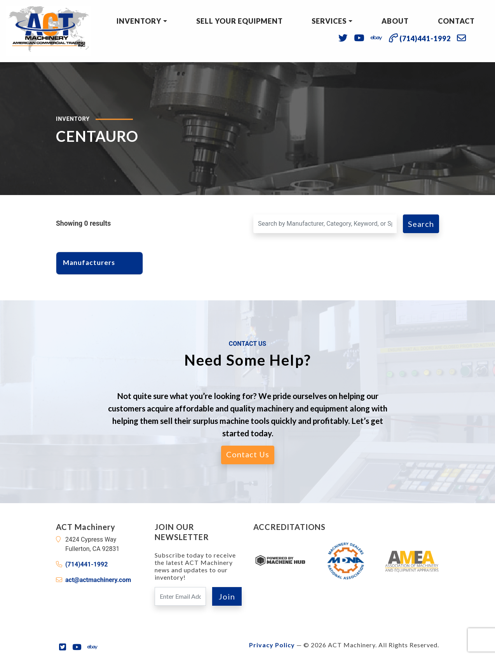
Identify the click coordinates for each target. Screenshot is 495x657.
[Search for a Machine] (325, 223)
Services (329, 21)
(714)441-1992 (86, 564)
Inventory (139, 21)
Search (421, 223)
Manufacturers (93, 262)
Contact (456, 21)
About (395, 21)
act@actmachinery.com (98, 580)
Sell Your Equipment (239, 21)
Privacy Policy (272, 644)
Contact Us (247, 454)
